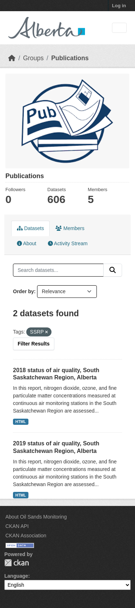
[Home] (11, 58)
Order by (23, 291)
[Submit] (112, 270)
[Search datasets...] (58, 270)
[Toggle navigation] (119, 28)
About (26, 243)
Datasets (30, 228)
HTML (20, 421)
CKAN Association (25, 535)
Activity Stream (67, 243)
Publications (70, 58)
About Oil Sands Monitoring (36, 517)
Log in (119, 5)
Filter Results (34, 344)
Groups (33, 58)
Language (16, 576)
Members (69, 228)
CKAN (16, 563)
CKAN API (17, 526)
